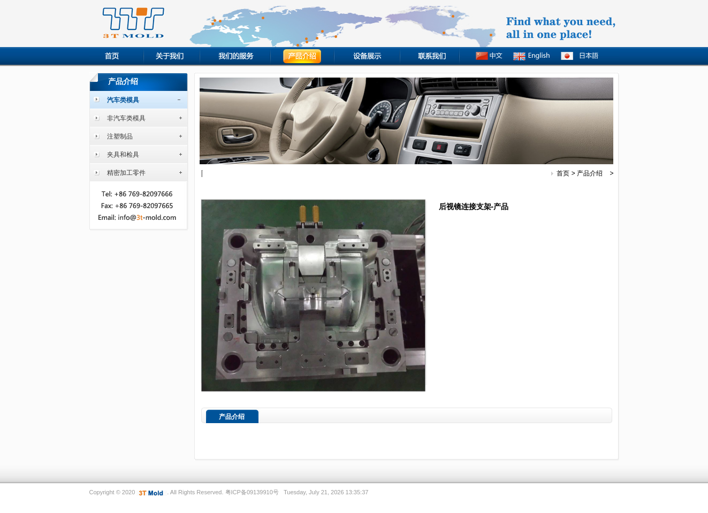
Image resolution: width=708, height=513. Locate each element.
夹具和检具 (123, 154)
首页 (563, 173)
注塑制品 (120, 136)
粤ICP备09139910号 (252, 492)
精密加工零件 (126, 173)
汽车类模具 (123, 100)
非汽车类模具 (126, 118)
